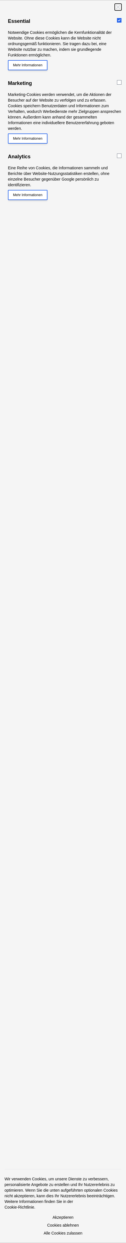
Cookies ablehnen (63, 1225)
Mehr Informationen (27, 65)
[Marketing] (119, 82)
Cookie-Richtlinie (19, 1207)
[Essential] (119, 20)
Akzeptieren (63, 1217)
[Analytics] (119, 156)
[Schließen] (118, 7)
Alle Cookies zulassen (63, 1233)
